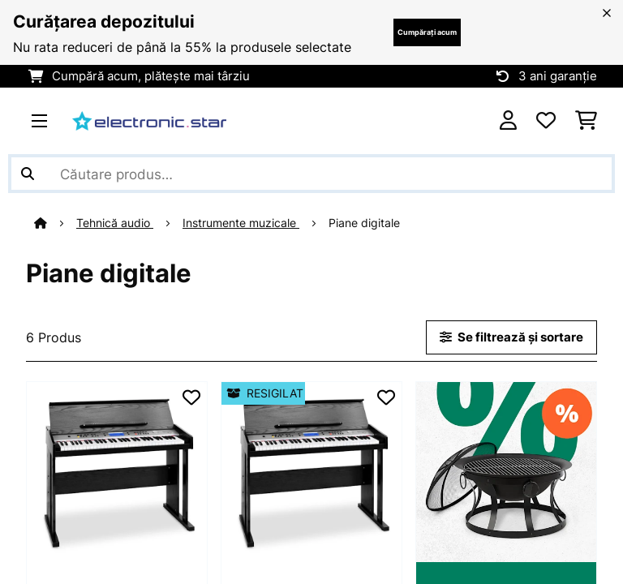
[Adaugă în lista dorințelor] (191, 397)
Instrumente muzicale (241, 223)
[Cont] (508, 120)
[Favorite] (546, 120)
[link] (117, 472)
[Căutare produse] (311, 173)
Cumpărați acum (427, 32)
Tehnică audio (114, 223)
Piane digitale (366, 223)
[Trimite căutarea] (27, 173)
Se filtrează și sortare (511, 337)
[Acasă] (55, 223)
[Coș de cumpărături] (586, 120)
